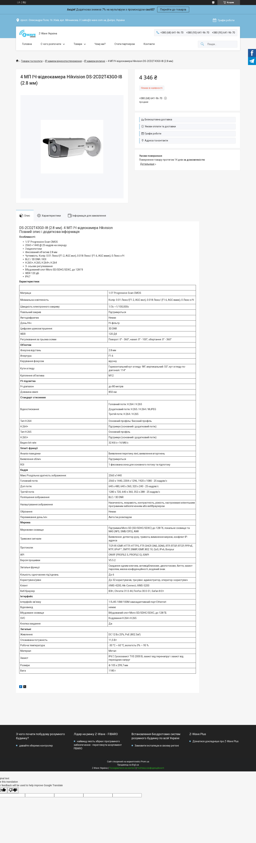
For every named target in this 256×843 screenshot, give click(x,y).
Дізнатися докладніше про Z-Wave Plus (216, 741)
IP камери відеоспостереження (63, 61)
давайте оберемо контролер (36, 745)
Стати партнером (124, 44)
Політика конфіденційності (150, 768)
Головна (27, 44)
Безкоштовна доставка (158, 119)
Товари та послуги (31, 61)
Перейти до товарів (173, 9)
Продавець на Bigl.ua (128, 765)
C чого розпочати (51, 44)
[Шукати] (202, 44)
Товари (78, 44)
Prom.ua (145, 761)
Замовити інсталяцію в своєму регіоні (157, 745)
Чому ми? (100, 44)
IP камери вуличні (94, 61)
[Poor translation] (13, 790)
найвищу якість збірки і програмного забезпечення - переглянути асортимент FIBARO (98, 745)
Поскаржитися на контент (122, 768)
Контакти (149, 44)
